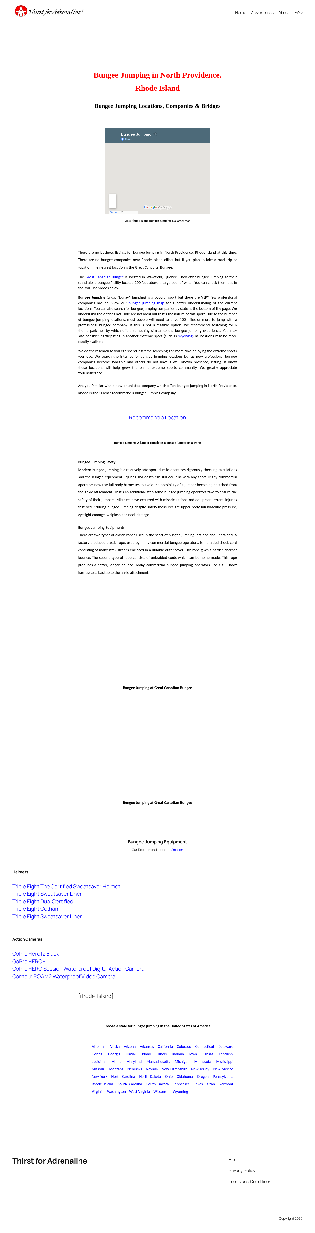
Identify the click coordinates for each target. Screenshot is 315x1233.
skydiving (185, 336)
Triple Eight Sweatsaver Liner (47, 893)
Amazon (177, 849)
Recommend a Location (157, 417)
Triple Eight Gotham (36, 908)
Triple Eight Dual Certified (42, 901)
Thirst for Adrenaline (49, 1160)
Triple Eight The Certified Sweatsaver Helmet (66, 886)
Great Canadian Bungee (104, 277)
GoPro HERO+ (29, 961)
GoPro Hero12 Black (35, 953)
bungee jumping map (146, 303)
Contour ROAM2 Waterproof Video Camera (63, 976)
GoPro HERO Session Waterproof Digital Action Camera (78, 968)
